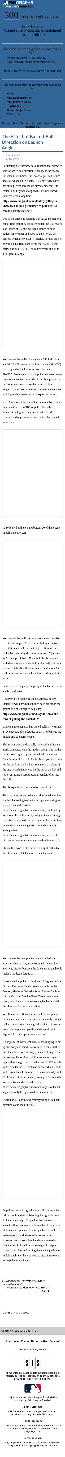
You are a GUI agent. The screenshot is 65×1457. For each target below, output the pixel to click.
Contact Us (27, 1341)
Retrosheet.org (32, 1437)
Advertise (41, 1341)
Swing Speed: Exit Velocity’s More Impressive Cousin (23, 1282)
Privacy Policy (38, 1349)
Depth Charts (15, 105)
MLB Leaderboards (19, 97)
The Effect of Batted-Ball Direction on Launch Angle (27, 142)
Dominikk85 (13, 155)
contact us (53, 70)
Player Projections (18, 110)
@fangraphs (12, 1341)
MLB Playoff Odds (19, 101)
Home (10, 93)
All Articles (13, 114)
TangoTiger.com (32, 1420)
